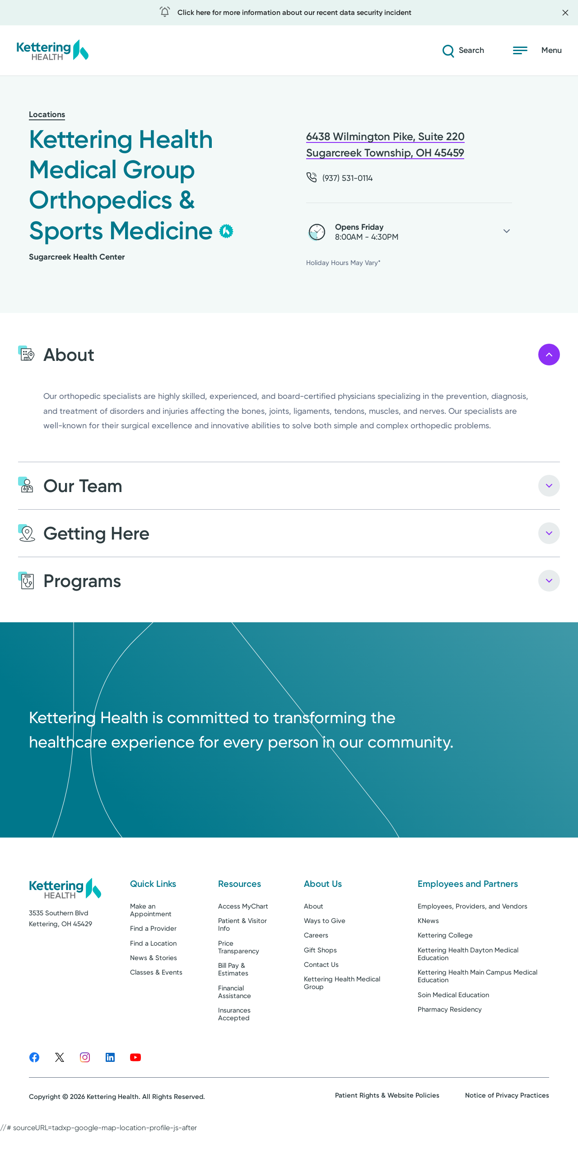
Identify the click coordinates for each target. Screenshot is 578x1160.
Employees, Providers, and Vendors (472, 939)
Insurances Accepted (234, 1047)
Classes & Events (156, 1005)
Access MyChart (243, 939)
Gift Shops (320, 983)
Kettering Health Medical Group (342, 1016)
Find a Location (153, 976)
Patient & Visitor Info (242, 958)
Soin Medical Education (453, 1027)
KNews (428, 954)
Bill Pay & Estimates (233, 1002)
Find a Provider (153, 961)
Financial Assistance (234, 1024)
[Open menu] (537, 51)
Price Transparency (238, 980)
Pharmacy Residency (450, 1042)
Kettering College (445, 968)
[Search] (462, 50)
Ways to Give (324, 954)
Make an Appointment (151, 943)
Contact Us (321, 997)
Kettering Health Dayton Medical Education (468, 986)
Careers (316, 968)
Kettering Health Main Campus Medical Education (477, 1009)
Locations (47, 114)
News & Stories (153, 990)
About (313, 939)
